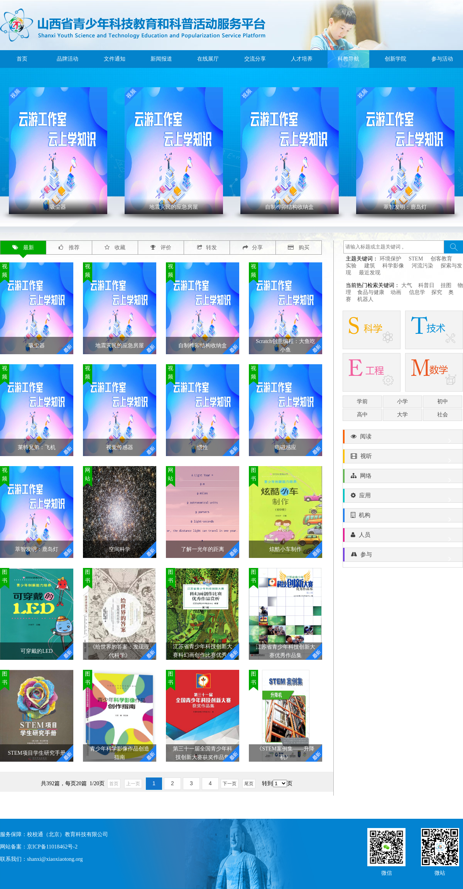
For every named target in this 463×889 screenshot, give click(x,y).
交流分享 (255, 59)
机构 (403, 517)
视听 (403, 458)
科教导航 (348, 59)
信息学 (417, 292)
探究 (436, 292)
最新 (23, 247)
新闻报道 (161, 59)
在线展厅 (208, 59)
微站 (439, 872)
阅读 (403, 438)
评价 (161, 247)
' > (58, 150)
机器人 (365, 299)
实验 (351, 266)
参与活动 (442, 59)
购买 (299, 247)
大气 (406, 285)
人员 (403, 536)
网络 (403, 477)
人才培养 (302, 59)
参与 (403, 556)
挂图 (446, 285)
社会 (442, 414)
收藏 (115, 247)
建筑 (369, 266)
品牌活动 (67, 59)
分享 (253, 247)
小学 (402, 401)
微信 (386, 872)
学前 (362, 401)
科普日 (426, 285)
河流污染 (422, 266)
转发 (207, 247)
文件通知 (114, 59)
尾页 (248, 783)
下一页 (230, 783)
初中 (442, 401)
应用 (403, 497)
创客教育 (441, 259)
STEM (416, 259)
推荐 (69, 247)
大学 (402, 414)
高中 (362, 414)
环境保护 (390, 259)
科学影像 (393, 266)
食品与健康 (370, 292)
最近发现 (369, 272)
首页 (22, 59)
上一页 (133, 783)
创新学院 (395, 59)
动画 (396, 292)
